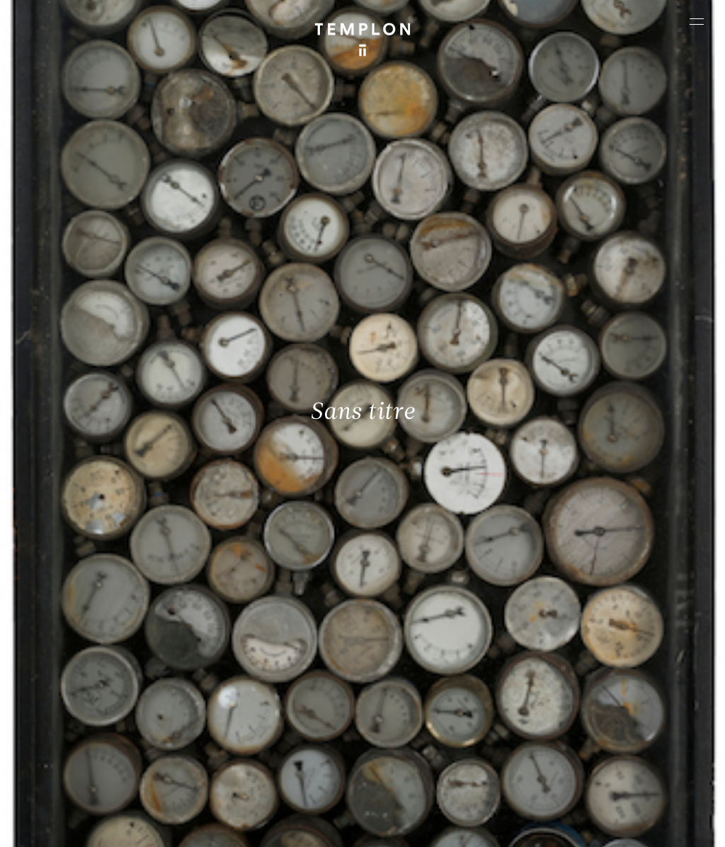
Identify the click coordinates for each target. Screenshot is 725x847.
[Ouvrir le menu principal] (696, 21)
